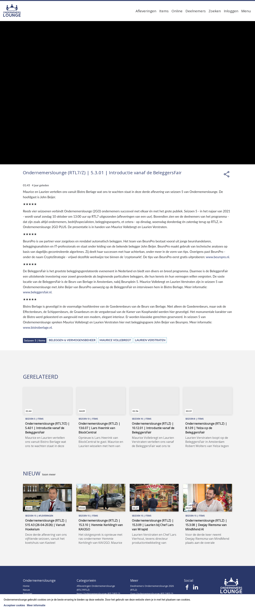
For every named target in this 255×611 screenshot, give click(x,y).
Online (177, 11)
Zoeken (215, 11)
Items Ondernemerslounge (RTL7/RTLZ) (98, 593)
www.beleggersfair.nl (37, 292)
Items (164, 11)
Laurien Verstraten (150, 340)
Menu (246, 11)
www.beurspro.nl (217, 257)
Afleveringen (146, 11)
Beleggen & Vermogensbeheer (72, 340)
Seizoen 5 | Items (34, 340)
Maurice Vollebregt (115, 340)
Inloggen (231, 11)
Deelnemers (195, 11)
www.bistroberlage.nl (37, 327)
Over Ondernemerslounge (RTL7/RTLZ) (151, 593)
